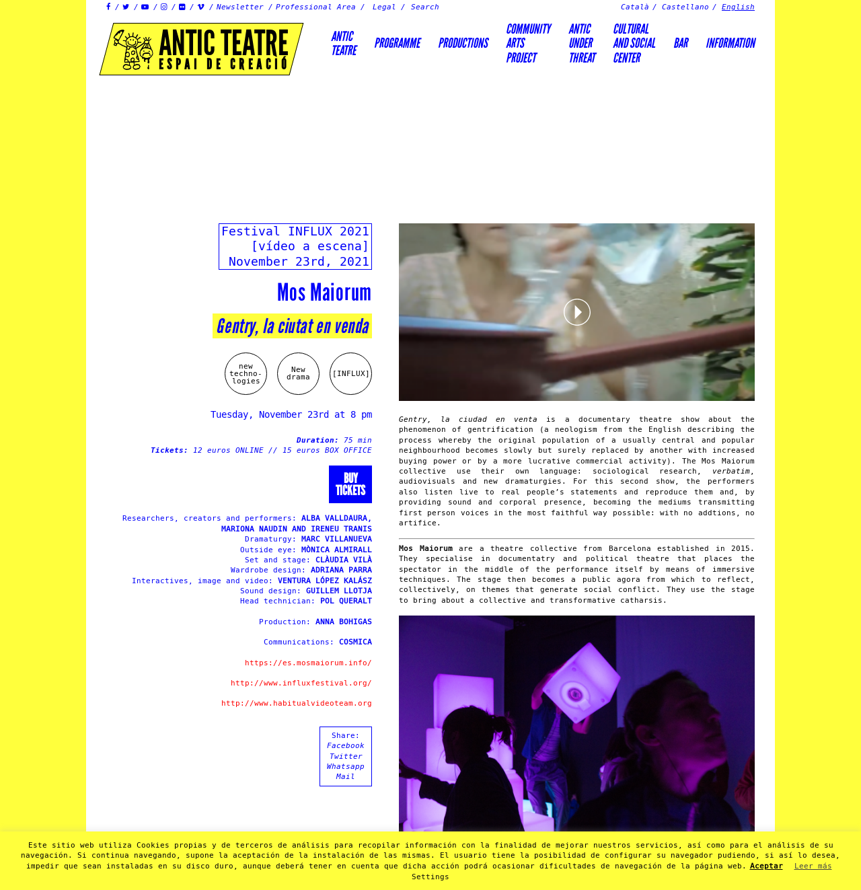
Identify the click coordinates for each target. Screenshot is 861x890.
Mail (345, 776)
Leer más (813, 866)
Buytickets (350, 484)
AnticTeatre (343, 43)
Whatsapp (346, 766)
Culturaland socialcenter (634, 43)
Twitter (346, 756)
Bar (680, 43)
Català (635, 7)
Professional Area (316, 7)
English (738, 7)
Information (730, 43)
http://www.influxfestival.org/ (301, 683)
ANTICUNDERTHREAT (581, 43)
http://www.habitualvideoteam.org (296, 703)
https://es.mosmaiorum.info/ (308, 663)
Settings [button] (430, 877)
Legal (384, 7)
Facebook (346, 745)
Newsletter (240, 7)
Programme (397, 43)
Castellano (685, 7)
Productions (463, 43)
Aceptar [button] (766, 866)
